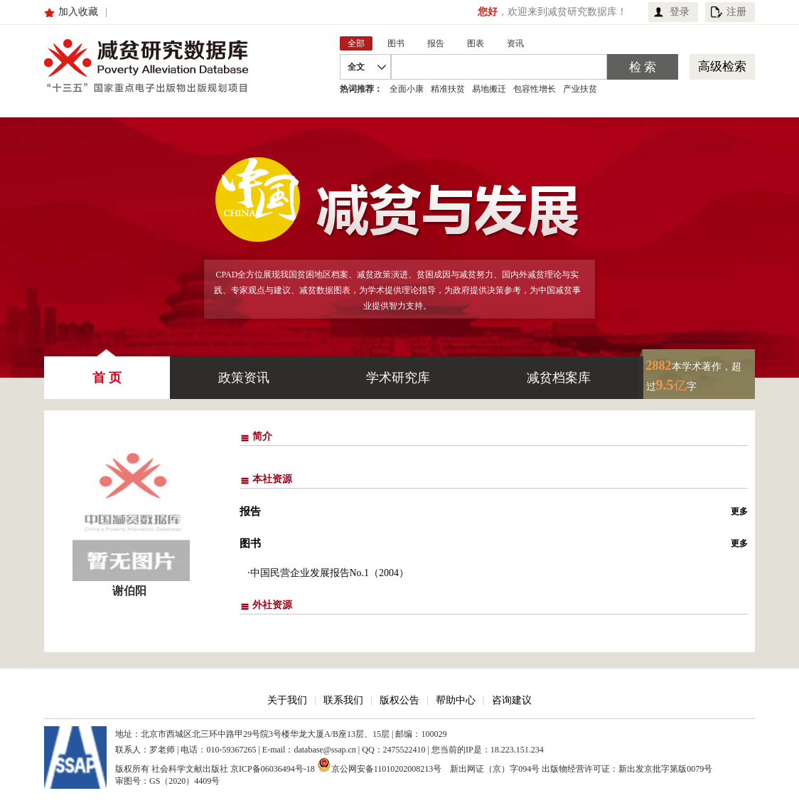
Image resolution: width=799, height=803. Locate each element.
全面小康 (407, 89)
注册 (736, 11)
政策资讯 (243, 378)
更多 (739, 511)
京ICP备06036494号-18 (272, 769)
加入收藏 (78, 11)
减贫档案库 (559, 378)
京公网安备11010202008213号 (379, 764)
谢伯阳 (129, 591)
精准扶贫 (448, 89)
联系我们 (343, 700)
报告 (250, 511)
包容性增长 (534, 89)
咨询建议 (512, 700)
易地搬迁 (489, 89)
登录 (680, 11)
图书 (250, 543)
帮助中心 (456, 700)
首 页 (107, 370)
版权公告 (399, 700)
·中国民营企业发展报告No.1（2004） (328, 573)
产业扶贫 (580, 89)
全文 (356, 67)
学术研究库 (398, 378)
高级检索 (722, 66)
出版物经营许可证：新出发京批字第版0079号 (627, 769)
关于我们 (287, 700)
